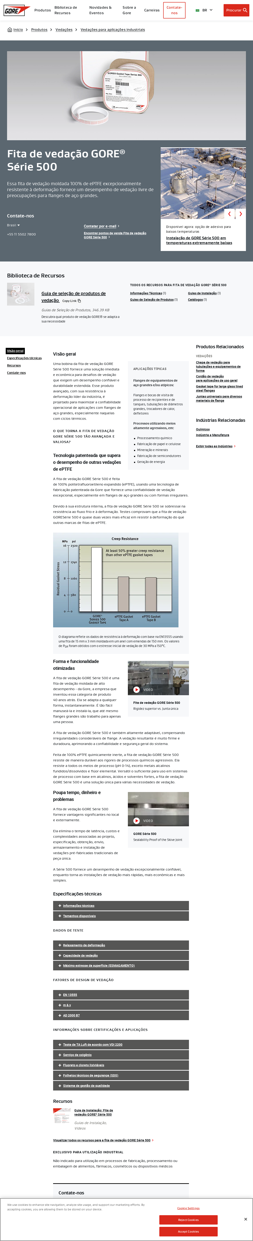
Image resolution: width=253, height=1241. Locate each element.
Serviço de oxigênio (77, 1055)
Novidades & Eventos (100, 10)
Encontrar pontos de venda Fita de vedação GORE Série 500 (115, 235)
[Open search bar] (236, 10)
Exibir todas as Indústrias (214, 446)
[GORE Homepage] (17, 10)
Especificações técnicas (24, 358)
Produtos (42, 10)
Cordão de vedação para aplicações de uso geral (217, 378)
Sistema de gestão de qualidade (86, 1085)
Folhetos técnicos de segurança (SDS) (90, 1075)
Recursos (14, 365)
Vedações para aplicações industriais (113, 30)
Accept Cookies (188, 1231)
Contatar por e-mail (100, 226)
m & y (67, 1005)
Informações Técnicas (146, 293)
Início (18, 30)
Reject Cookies (188, 1220)
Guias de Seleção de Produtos (152, 299)
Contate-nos (174, 10)
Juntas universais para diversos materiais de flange (219, 398)
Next (241, 214)
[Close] (246, 1219)
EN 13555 (70, 995)
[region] (126, 1219)
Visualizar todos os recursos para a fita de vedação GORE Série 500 (101, 1140)
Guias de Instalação (202, 293)
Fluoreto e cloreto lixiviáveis (83, 1065)
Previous (229, 214)
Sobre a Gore (129, 10)
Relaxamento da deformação (84, 945)
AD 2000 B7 (71, 1015)
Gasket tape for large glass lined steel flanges (219, 388)
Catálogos (195, 299)
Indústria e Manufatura (212, 435)
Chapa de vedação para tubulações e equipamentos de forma (218, 366)
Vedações (64, 30)
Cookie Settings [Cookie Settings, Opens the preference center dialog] (188, 1208)
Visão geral (15, 350)
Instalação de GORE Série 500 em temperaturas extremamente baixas (199, 240)
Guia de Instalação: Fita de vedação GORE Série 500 (93, 1112)
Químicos (203, 429)
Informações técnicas (78, 905)
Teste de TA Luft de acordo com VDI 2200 (92, 1044)
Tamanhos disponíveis (79, 916)
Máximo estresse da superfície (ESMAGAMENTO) (99, 965)
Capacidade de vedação (80, 955)
